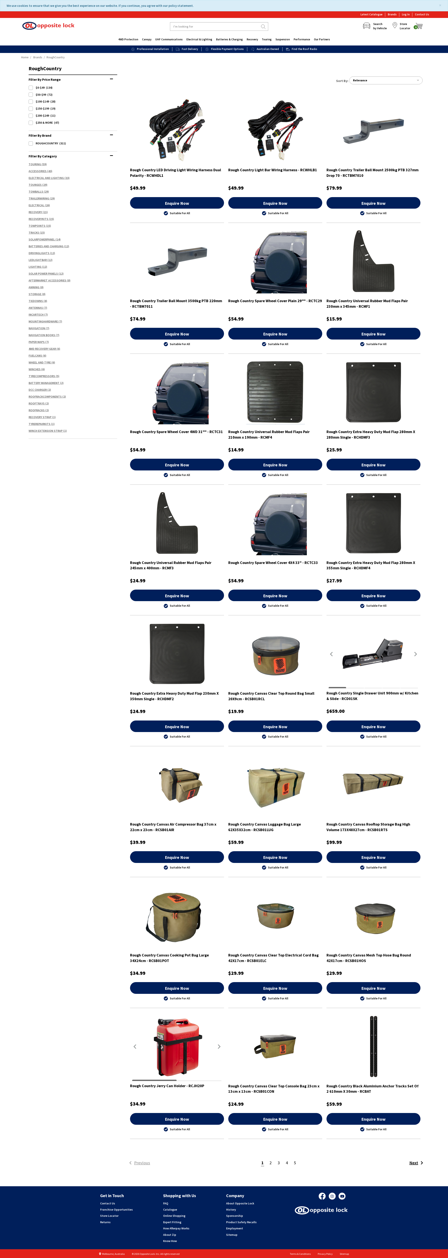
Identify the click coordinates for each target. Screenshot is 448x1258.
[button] (331, 654)
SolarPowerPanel (42, 239)
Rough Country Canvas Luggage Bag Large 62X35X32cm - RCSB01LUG (264, 827)
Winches (35, 369)
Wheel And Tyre (40, 362)
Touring (267, 39)
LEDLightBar (38, 260)
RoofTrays (37, 403)
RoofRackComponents (45, 396)
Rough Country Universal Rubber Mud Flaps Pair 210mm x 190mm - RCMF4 (269, 434)
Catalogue (170, 1209)
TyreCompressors (42, 376)
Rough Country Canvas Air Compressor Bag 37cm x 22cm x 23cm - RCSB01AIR (173, 827)
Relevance (386, 80)
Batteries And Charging (46, 246)
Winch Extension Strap (46, 431)
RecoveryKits (38, 219)
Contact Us (422, 14)
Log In (406, 14)
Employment (234, 1228)
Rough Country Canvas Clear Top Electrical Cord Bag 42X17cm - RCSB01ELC (273, 958)
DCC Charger (38, 390)
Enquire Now (177, 203)
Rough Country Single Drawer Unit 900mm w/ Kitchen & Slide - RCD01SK (372, 696)
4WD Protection (128, 39)
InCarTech (36, 314)
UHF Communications (169, 39)
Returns (105, 1222)
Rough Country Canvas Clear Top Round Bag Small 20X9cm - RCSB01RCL (271, 696)
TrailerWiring (39, 198)
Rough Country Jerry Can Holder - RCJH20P (167, 1085)
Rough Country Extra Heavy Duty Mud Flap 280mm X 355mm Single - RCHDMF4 (370, 565)
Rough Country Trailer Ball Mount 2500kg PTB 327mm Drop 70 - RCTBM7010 (372, 173)
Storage (35, 294)
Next (417, 1162)
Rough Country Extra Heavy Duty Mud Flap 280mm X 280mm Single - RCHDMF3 (370, 434)
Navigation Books (42, 335)
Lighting (35, 267)
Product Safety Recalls (241, 1222)
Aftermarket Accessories (47, 280)
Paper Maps (37, 342)
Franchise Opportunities (116, 1209)
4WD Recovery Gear (42, 349)
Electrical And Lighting (46, 178)
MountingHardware (43, 321)
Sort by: (342, 81)
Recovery (252, 39)
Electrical (36, 205)
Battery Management (44, 383)
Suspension (282, 39)
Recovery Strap (40, 417)
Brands (392, 14)
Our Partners (322, 39)
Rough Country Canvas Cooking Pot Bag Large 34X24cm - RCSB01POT (169, 958)
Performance (302, 39)
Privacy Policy (325, 1253)
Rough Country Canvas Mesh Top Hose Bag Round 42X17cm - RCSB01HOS (368, 958)
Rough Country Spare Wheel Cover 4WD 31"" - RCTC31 (176, 431)
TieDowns (36, 301)
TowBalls (36, 191)
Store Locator (109, 1216)
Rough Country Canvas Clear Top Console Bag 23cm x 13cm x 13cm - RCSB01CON (273, 1089)
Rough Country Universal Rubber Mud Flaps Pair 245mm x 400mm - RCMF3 (170, 565)
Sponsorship (234, 1216)
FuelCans (35, 355)
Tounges (35, 185)
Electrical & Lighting (199, 39)
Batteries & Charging (229, 39)
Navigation (37, 328)
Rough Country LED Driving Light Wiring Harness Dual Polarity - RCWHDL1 (175, 173)
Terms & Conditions (300, 1253)
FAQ (165, 1203)
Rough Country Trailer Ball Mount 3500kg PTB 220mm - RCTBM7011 (176, 304)
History (231, 1209)
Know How (170, 1241)
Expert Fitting (172, 1222)
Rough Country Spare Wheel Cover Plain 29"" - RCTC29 (275, 301)
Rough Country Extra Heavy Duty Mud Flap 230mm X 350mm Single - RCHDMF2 (174, 696)
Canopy (146, 39)
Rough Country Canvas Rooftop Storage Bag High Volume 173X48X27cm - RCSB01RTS (368, 827)
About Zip (169, 1235)
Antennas (36, 308)
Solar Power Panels (43, 273)
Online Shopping (174, 1216)
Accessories (38, 171)
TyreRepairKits (39, 424)
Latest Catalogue (371, 14)
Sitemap (231, 1235)
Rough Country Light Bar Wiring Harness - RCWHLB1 (272, 170)
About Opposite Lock (240, 1203)
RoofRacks (37, 410)
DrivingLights (39, 253)
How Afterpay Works (176, 1228)
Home (25, 57)
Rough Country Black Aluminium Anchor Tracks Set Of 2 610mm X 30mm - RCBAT (372, 1089)
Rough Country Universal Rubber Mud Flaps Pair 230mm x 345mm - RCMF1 (367, 304)
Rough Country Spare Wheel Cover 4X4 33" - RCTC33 (273, 562)
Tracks (34, 232)
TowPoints (37, 226)
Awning (34, 287)
